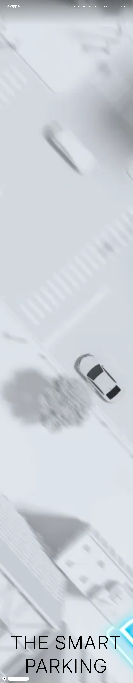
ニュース (96, 6)
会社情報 (77, 6)
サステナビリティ (119, 6)
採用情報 (105, 6)
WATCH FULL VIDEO (19, 678)
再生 (4, 679)
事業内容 (86, 6)
